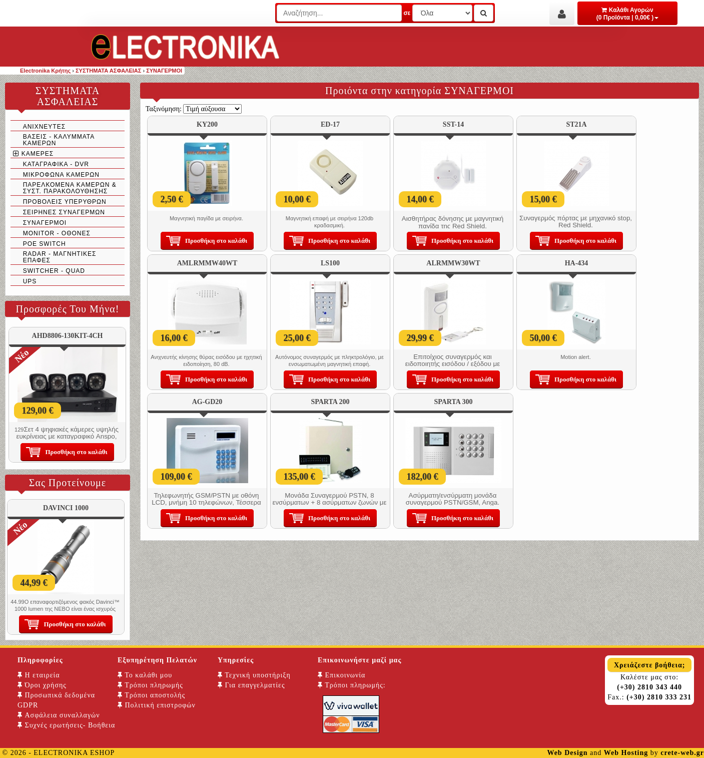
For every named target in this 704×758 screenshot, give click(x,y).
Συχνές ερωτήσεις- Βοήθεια (66, 725)
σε (406, 13)
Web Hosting (626, 752)
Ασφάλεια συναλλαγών (59, 715)
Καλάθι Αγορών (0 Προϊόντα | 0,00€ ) (627, 14)
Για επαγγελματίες (251, 685)
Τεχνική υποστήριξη (254, 675)
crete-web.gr (682, 752)
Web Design (567, 752)
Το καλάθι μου (145, 675)
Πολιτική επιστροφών (157, 705)
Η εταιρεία (39, 675)
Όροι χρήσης (42, 685)
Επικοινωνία (341, 675)
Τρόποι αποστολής (151, 695)
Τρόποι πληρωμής (150, 685)
